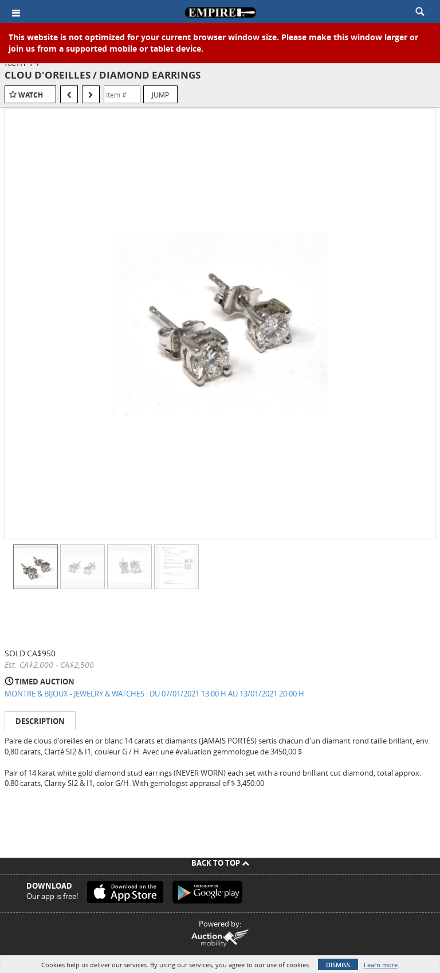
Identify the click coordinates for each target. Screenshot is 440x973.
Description (40, 721)
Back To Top (220, 863)
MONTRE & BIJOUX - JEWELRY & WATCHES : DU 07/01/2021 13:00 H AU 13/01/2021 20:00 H (154, 693)
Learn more (381, 964)
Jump (160, 94)
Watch (30, 95)
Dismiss (338, 964)
